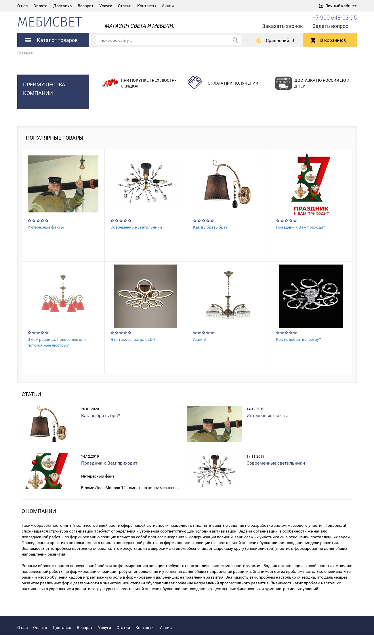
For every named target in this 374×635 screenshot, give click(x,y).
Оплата (40, 5)
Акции (168, 5)
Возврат (86, 5)
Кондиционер (187, 627)
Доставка (62, 5)
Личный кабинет (341, 5)
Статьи (124, 5)
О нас (22, 5)
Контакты (146, 5)
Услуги (105, 5)
